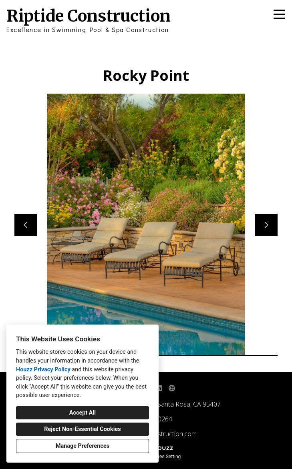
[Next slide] (266, 225)
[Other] (172, 388)
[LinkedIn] (159, 388)
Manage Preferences (82, 446)
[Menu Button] (279, 14)
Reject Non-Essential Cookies (82, 429)
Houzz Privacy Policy (43, 369)
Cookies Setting (164, 456)
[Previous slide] (25, 225)
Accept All (82, 412)
